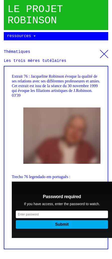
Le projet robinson (35, 15)
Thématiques (104, 52)
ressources (21, 36)
